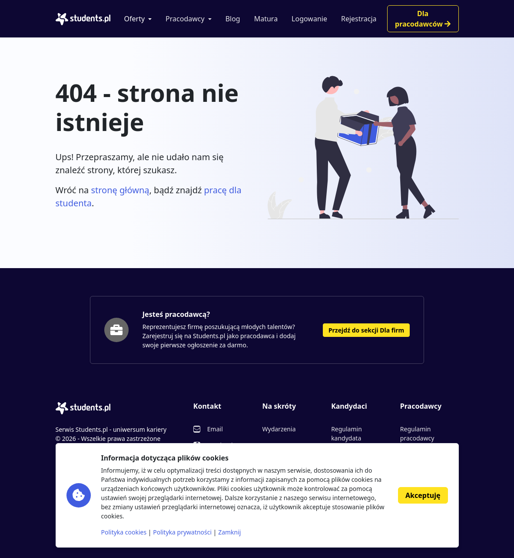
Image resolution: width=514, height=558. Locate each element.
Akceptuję (422, 495)
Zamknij (229, 532)
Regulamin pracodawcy (417, 433)
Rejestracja (359, 19)
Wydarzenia (278, 429)
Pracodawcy (185, 19)
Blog (232, 19)
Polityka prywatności (182, 532)
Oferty (134, 19)
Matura (266, 19)
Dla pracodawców (423, 19)
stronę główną (120, 190)
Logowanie (309, 19)
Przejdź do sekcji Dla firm (366, 330)
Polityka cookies (124, 532)
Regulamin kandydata (346, 433)
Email (215, 429)
